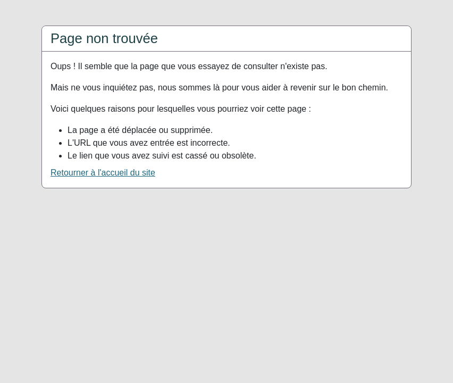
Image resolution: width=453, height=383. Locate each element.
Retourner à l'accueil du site (103, 172)
